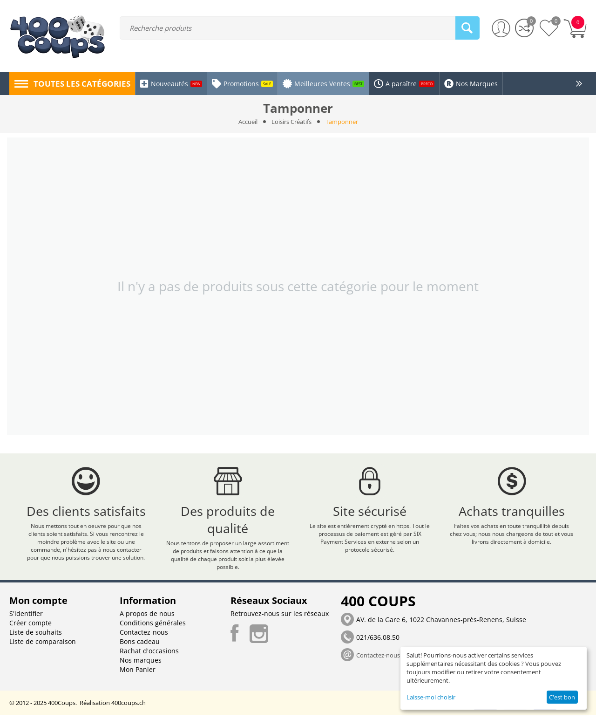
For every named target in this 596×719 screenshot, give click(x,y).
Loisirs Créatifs (291, 121)
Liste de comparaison (42, 645)
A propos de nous (147, 617)
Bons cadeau (140, 645)
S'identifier (26, 617)
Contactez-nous (144, 636)
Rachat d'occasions (149, 655)
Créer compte (30, 627)
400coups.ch (128, 707)
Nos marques (141, 664)
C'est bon (562, 697)
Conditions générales (153, 627)
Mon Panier (138, 673)
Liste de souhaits (35, 636)
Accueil (247, 121)
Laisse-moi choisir (430, 697)
